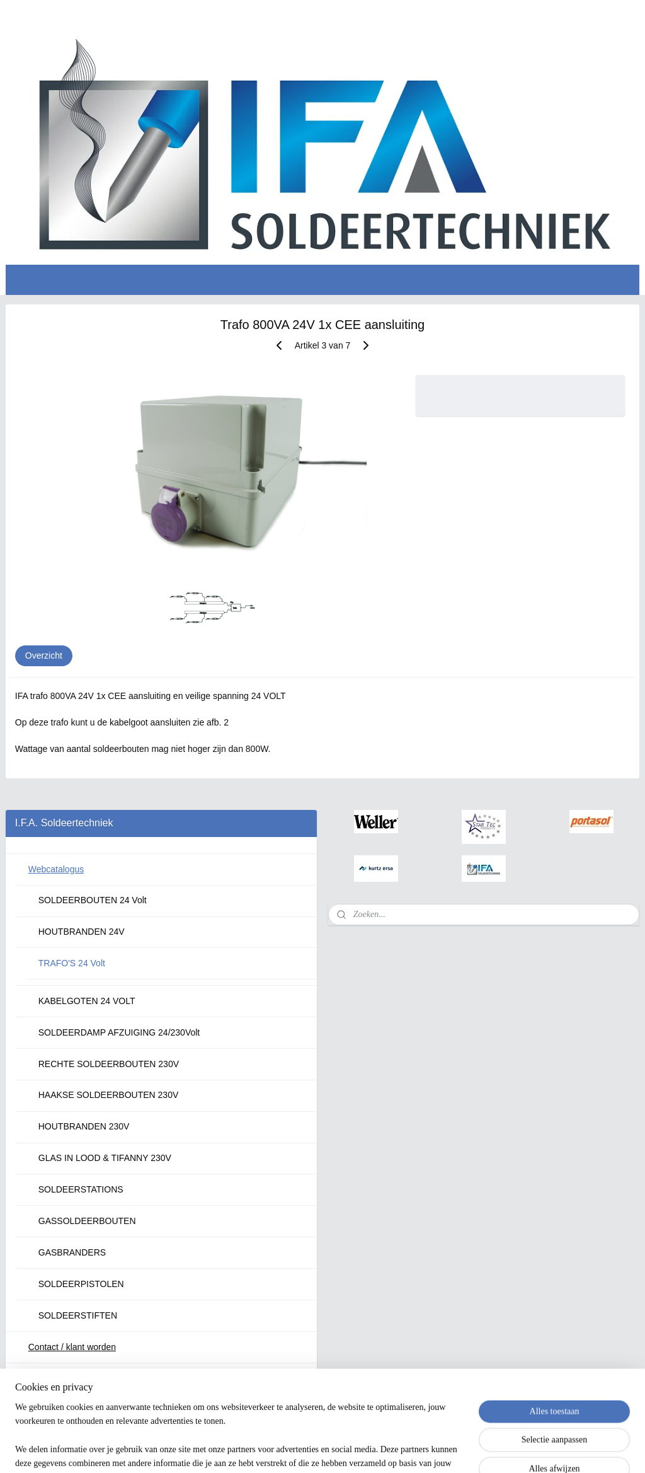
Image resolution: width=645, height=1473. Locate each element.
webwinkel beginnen (360, 1449)
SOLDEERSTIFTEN (77, 1315)
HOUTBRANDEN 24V (81, 932)
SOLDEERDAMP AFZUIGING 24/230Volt (119, 1032)
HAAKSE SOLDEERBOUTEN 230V (108, 1095)
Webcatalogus (56, 869)
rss (319, 1449)
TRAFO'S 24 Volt (71, 963)
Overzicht (43, 655)
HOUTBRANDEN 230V (84, 1126)
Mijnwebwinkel (457, 1449)
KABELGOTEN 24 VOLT (86, 1001)
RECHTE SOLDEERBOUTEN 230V (108, 1064)
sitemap (296, 1449)
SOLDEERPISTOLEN (81, 1284)
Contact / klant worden (72, 1347)
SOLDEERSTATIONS (80, 1189)
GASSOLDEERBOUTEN (87, 1221)
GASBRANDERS (72, 1252)
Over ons (46, 1378)
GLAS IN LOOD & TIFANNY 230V (104, 1158)
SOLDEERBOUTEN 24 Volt (92, 900)
